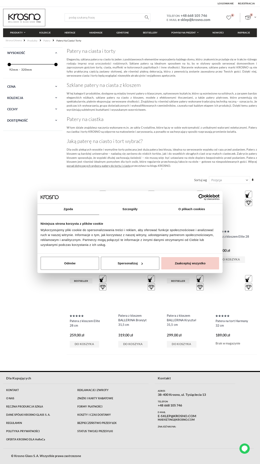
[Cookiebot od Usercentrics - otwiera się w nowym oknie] (201, 197)
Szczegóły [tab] (129, 209)
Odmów (69, 263)
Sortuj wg (200, 180)
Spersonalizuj (130, 263)
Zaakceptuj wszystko (190, 263)
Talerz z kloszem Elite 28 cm (232, 239)
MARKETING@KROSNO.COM (176, 419)
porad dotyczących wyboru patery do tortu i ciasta (99, 165)
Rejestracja (246, 3)
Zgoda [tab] (68, 209)
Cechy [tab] (12, 109)
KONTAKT (12, 390)
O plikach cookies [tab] (191, 209)
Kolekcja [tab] (15, 98)
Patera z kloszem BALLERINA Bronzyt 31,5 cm (132, 320)
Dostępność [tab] (17, 120)
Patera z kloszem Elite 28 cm (85, 323)
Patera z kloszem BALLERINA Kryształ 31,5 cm (181, 320)
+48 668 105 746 (194, 15)
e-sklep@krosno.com (194, 19)
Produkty (32, 40)
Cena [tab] (11, 86)
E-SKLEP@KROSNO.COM (177, 416)
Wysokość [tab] (16, 53)
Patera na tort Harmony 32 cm (232, 323)
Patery (46, 40)
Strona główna (14, 40)
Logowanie (226, 3)
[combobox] (107, 17)
